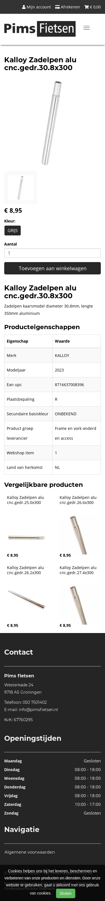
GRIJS (13, 230)
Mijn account (36, 7)
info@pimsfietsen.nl (38, 709)
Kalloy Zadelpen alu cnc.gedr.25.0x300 (26, 500)
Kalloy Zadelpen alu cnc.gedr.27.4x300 (79, 570)
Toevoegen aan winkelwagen (53, 268)
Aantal (10, 244)
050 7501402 (35, 702)
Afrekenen (67, 7)
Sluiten (66, 893)
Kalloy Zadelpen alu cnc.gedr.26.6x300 (79, 500)
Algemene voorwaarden (29, 852)
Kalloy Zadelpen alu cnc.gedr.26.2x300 (26, 570)
